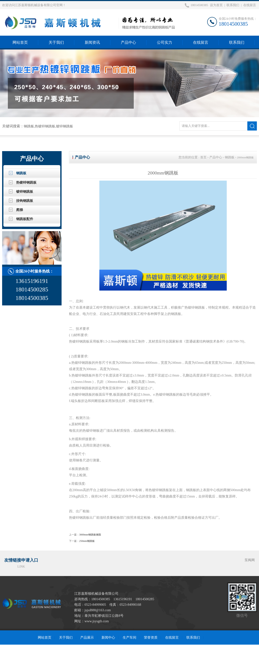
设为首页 (216, 5)
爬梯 (19, 210)
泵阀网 (250, 560)
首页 (203, 157)
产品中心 (128, 42)
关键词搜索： (13, 126)
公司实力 (164, 42)
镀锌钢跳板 (24, 191)
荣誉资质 (151, 637)
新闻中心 (108, 637)
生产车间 (129, 637)
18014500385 (199, 5)
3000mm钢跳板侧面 (90, 534)
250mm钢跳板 (87, 541)
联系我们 (233, 5)
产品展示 (87, 637)
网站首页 (20, 42)
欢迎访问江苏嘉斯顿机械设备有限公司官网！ (34, 5)
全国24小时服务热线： (34, 271)
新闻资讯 (92, 42)
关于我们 (56, 42)
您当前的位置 (188, 157)
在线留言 (249, 5)
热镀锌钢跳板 (26, 182)
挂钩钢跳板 (24, 200)
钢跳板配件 (24, 219)
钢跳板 (21, 173)
